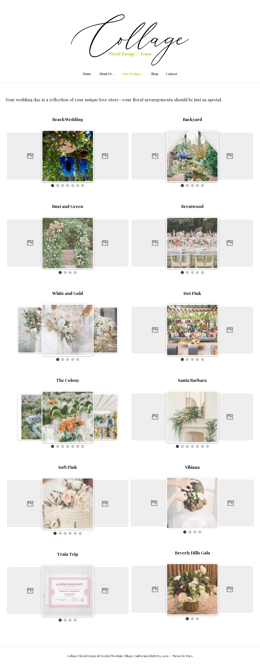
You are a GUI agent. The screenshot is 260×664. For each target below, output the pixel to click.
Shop (154, 74)
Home (87, 74)
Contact (171, 74)
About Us (105, 74)
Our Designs (131, 74)
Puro (189, 656)
